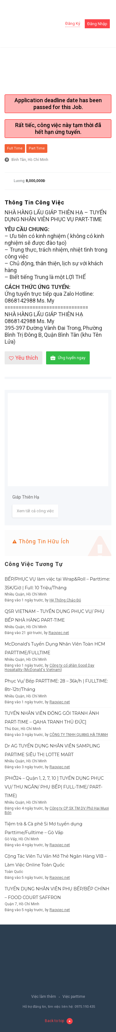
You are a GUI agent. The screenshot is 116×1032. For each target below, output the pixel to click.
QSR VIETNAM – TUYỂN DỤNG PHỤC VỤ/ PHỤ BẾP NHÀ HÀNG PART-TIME (54, 616)
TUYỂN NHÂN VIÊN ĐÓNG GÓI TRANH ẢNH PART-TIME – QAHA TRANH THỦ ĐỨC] (52, 717)
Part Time (37, 148)
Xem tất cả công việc (35, 511)
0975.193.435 (85, 1007)
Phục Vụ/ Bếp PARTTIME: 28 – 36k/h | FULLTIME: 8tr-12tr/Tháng (56, 685)
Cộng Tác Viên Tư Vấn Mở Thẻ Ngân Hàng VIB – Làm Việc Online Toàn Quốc (56, 860)
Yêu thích (23, 357)
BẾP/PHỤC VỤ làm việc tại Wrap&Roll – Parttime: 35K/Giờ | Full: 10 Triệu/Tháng (57, 583)
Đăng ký (72, 23)
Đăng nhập (97, 23)
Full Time (15, 148)
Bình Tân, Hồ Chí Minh (29, 160)
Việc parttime (73, 996)
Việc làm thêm (43, 996)
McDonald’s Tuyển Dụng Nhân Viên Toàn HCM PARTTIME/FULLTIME (55, 648)
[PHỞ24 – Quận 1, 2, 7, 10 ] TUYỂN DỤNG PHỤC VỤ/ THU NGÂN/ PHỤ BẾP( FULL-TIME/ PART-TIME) (54, 786)
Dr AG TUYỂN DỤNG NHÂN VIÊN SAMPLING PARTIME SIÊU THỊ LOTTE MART (52, 750)
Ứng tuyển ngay (67, 358)
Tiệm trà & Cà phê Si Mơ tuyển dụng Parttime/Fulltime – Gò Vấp (43, 828)
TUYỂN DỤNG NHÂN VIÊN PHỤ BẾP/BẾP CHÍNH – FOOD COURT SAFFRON (57, 893)
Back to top (59, 1021)
